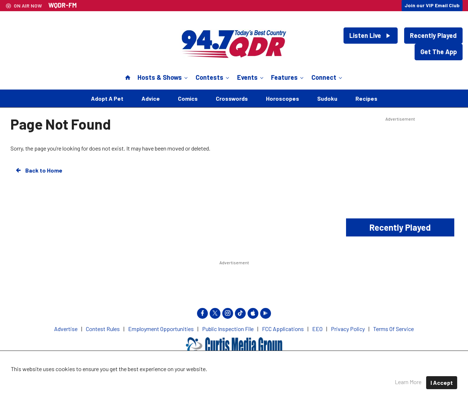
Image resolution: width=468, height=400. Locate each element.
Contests (213, 77)
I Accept (441, 382)
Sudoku (327, 98)
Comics (188, 98)
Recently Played (433, 35)
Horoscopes (282, 98)
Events (251, 77)
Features (288, 77)
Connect (327, 77)
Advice (150, 98)
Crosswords (232, 98)
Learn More (408, 381)
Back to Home (38, 170)
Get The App (438, 52)
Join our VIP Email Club (432, 5)
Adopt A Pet (107, 98)
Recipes (366, 98)
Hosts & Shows (163, 77)
